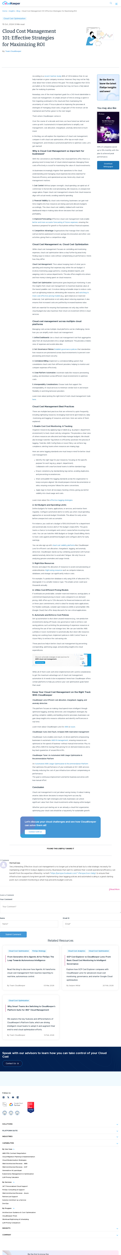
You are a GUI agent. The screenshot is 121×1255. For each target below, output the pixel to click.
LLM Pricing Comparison (11, 1219)
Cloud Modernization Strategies (14, 1156)
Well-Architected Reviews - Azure (15, 1189)
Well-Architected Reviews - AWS (14, 1159)
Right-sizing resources (53, 570)
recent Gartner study (52, 76)
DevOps (5, 1199)
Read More (115, 889)
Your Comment (6, 899)
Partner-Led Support (10, 1192)
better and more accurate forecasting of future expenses (55, 222)
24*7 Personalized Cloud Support (15, 1182)
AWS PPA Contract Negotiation (14, 1149)
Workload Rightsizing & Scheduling (15, 1215)
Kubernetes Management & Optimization (18, 1170)
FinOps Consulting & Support (13, 1186)
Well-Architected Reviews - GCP (14, 1163)
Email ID (66, 918)
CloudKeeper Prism (9, 1212)
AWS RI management (59, 740)
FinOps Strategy (39, 951)
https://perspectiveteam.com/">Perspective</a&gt (73, 873)
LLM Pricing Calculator (10, 1173)
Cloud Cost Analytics (76, 951)
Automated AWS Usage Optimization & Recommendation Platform (61, 764)
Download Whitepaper (108, 165)
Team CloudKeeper (13, 51)
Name (2, 918)
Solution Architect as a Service (14, 1196)
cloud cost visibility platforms (63, 545)
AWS (66, 727)
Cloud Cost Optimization (14, 19)
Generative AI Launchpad (12, 1166)
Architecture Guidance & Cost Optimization (19, 1208)
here (34, 399)
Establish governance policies (65, 349)
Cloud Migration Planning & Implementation (18, 1153)
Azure (72, 727)
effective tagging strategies (61, 500)
